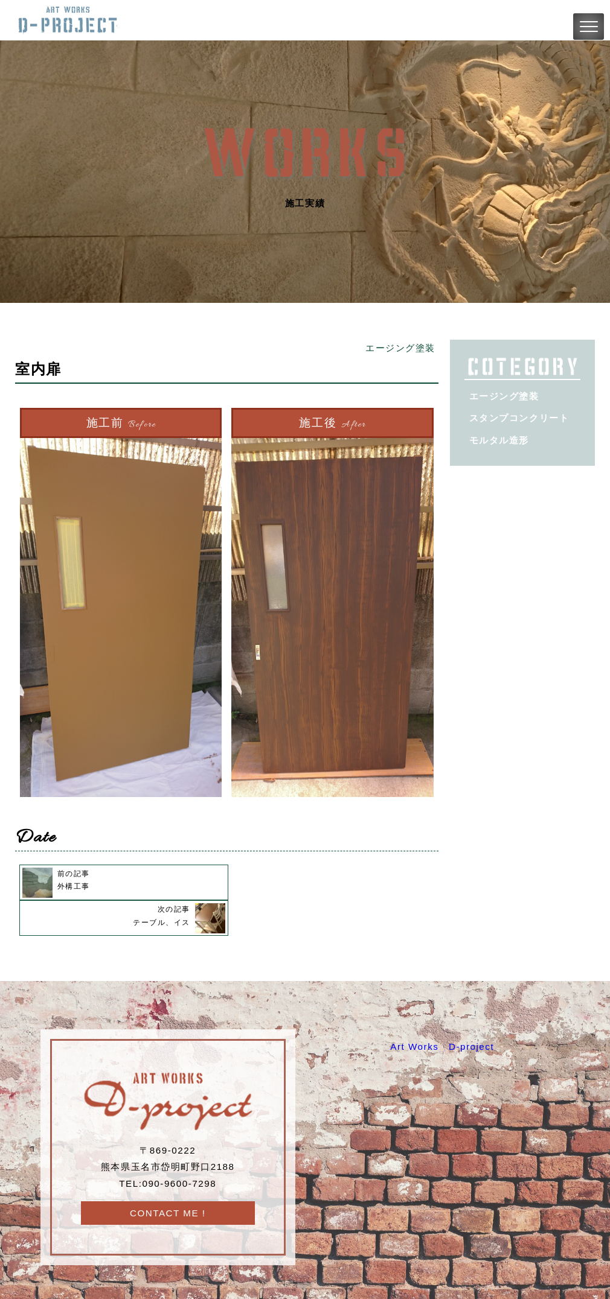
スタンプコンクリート (519, 418)
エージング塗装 (400, 348)
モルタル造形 (499, 440)
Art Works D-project (442, 1011)
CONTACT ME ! (168, 1177)
